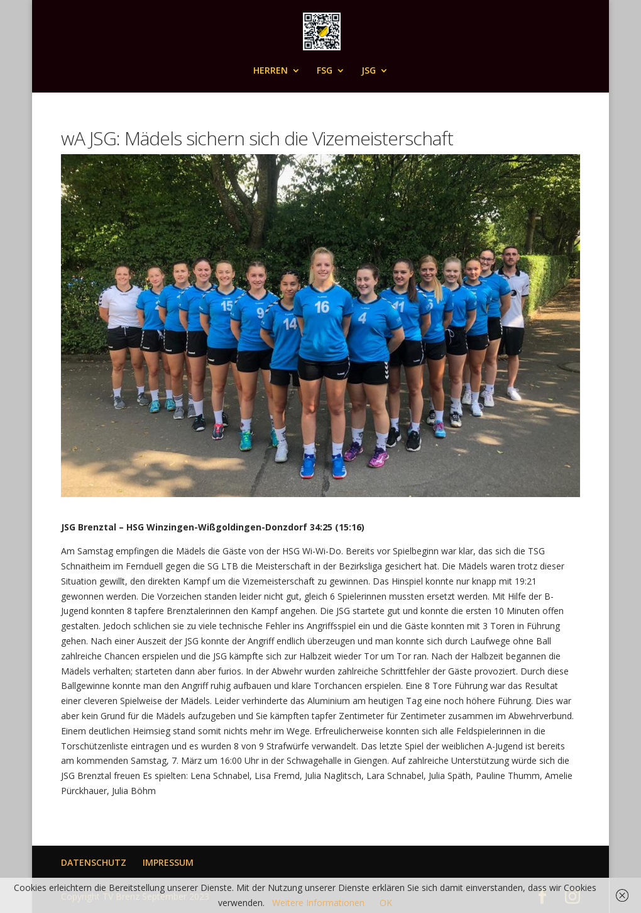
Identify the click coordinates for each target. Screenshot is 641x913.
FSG (324, 71)
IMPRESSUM (168, 862)
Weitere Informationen (318, 903)
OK (386, 903)
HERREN (270, 71)
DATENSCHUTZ (93, 862)
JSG (368, 71)
